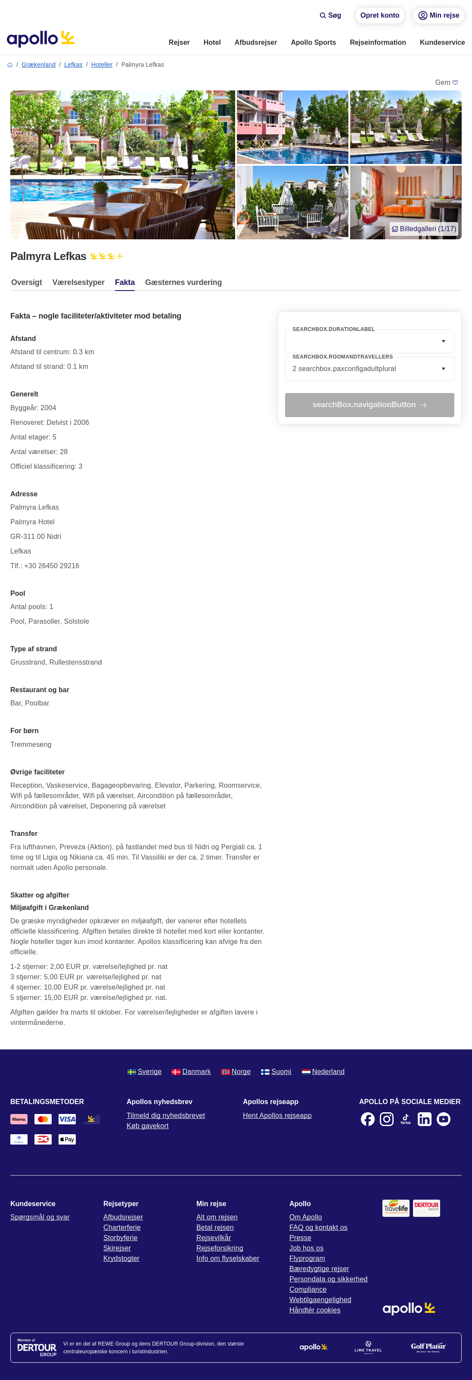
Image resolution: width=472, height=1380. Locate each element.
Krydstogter (121, 1258)
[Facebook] (367, 1119)
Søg (330, 15)
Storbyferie (120, 1237)
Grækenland (39, 64)
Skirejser (117, 1248)
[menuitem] (179, 43)
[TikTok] (405, 1119)
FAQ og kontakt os (318, 1227)
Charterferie (122, 1227)
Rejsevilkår (213, 1237)
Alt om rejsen (217, 1217)
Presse (300, 1237)
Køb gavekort (148, 1125)
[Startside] (41, 39)
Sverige (144, 1071)
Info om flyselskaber (227, 1258)
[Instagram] (386, 1119)
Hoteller (102, 64)
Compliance (307, 1289)
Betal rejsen (215, 1227)
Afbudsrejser (123, 1217)
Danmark (191, 1071)
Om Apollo (305, 1217)
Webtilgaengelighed (320, 1299)
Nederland (323, 1071)
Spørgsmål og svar (40, 1217)
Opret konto (380, 15)
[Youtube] (443, 1119)
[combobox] (369, 341)
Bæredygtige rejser (319, 1268)
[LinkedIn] (424, 1119)
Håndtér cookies (315, 1310)
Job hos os (306, 1248)
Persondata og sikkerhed (328, 1279)
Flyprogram (307, 1258)
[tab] (28, 284)
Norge (236, 1071)
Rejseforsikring (219, 1248)
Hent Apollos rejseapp (277, 1115)
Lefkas (73, 64)
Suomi (276, 1071)
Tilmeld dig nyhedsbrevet (166, 1115)
